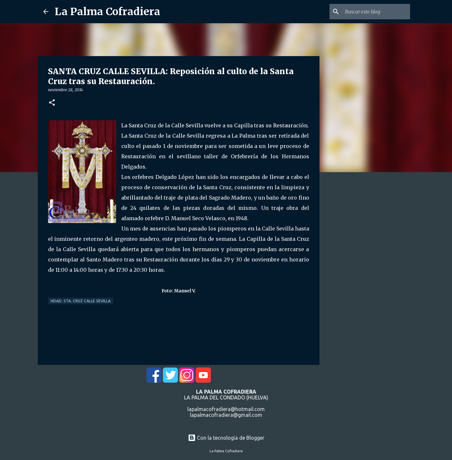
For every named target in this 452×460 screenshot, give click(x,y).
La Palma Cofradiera (107, 11)
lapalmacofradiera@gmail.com (226, 415)
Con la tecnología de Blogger (226, 438)
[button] (52, 103)
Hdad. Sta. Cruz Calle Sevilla (81, 301)
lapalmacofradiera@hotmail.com (226, 409)
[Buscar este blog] (376, 11)
